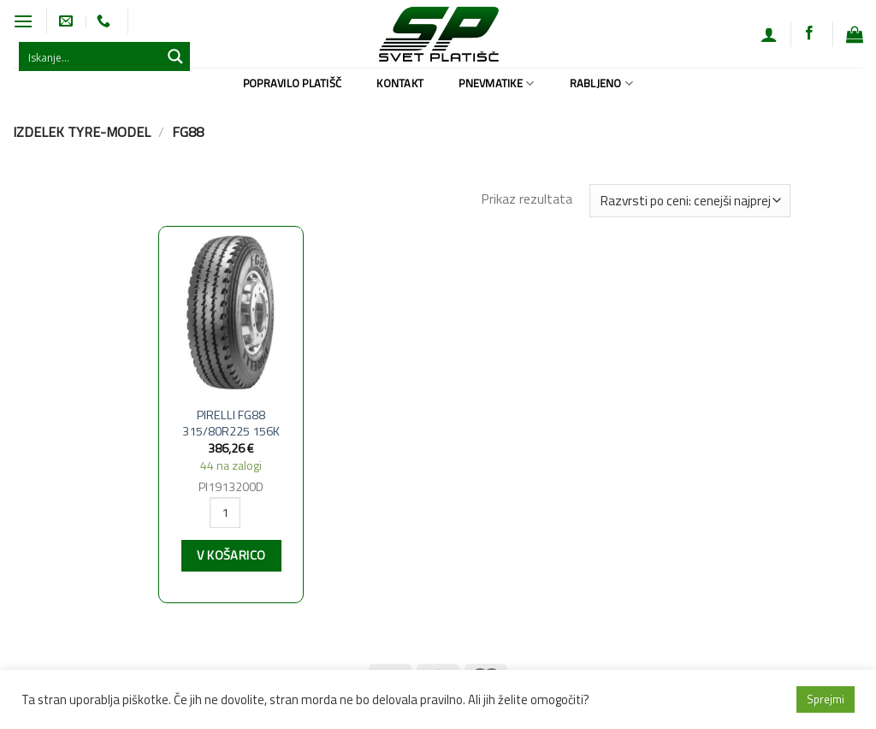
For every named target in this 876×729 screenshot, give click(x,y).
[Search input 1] (90, 56)
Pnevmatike (496, 83)
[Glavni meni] (23, 21)
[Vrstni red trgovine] (689, 200)
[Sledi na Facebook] (809, 33)
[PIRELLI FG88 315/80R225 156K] (231, 312)
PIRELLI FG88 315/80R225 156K (231, 423)
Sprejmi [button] (825, 699)
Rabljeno (602, 83)
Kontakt (399, 83)
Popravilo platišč (292, 83)
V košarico (231, 555)
